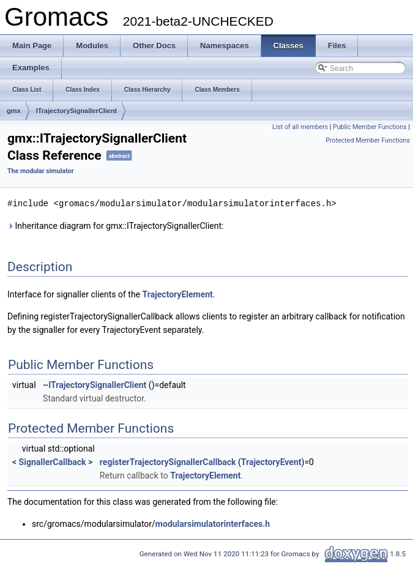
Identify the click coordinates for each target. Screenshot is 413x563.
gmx (14, 110)
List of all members (300, 127)
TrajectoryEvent (271, 461)
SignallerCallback (52, 461)
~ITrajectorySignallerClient (94, 384)
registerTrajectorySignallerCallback (168, 461)
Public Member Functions (370, 127)
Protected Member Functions (368, 140)
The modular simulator (40, 171)
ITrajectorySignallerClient (76, 110)
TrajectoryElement (178, 294)
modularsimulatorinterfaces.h (212, 523)
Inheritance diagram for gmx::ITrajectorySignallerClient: (115, 225)
